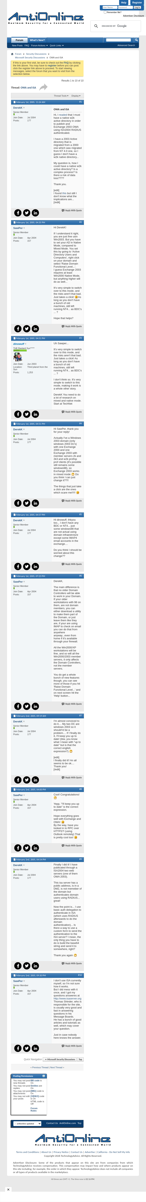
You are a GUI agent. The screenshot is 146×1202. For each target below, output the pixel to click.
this (64, 193)
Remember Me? (112, 12)
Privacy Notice (61, 1152)
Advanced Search (126, 45)
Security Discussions (36, 54)
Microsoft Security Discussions (30, 57)
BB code (35, 1080)
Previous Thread (40, 1067)
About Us (46, 1152)
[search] (115, 26)
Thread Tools (60, 96)
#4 (80, 423)
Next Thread (56, 1067)
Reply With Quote (72, 210)
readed (63, 114)
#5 (80, 514)
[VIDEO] (35, 1096)
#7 (80, 715)
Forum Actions (38, 45)
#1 (80, 101)
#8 (80, 789)
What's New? (37, 40)
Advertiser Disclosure (133, 15)
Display (75, 96)
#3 (80, 338)
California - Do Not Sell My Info (113, 1152)
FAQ (27, 45)
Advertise (90, 1152)
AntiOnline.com (67, 1123)
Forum (19, 40)
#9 (80, 859)
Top (80, 1059)
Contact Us (52, 1123)
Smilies (34, 1086)
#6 (80, 575)
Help (123, 2)
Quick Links (55, 45)
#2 (80, 222)
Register (137, 2)
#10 (80, 975)
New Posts (17, 45)
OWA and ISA (28, 87)
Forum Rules (34, 1109)
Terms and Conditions (27, 1152)
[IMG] (33, 1091)
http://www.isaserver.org (67, 998)
